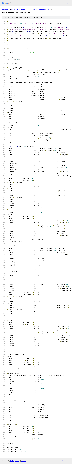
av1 (35, 10)
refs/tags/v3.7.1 (23, 10)
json (68, 461)
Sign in (68, 3)
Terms (23, 461)
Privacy (17, 461)
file (43, 17)
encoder (42, 10)
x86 (49, 10)
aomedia (6, 10)
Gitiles (12, 461)
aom (13, 10)
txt (63, 461)
